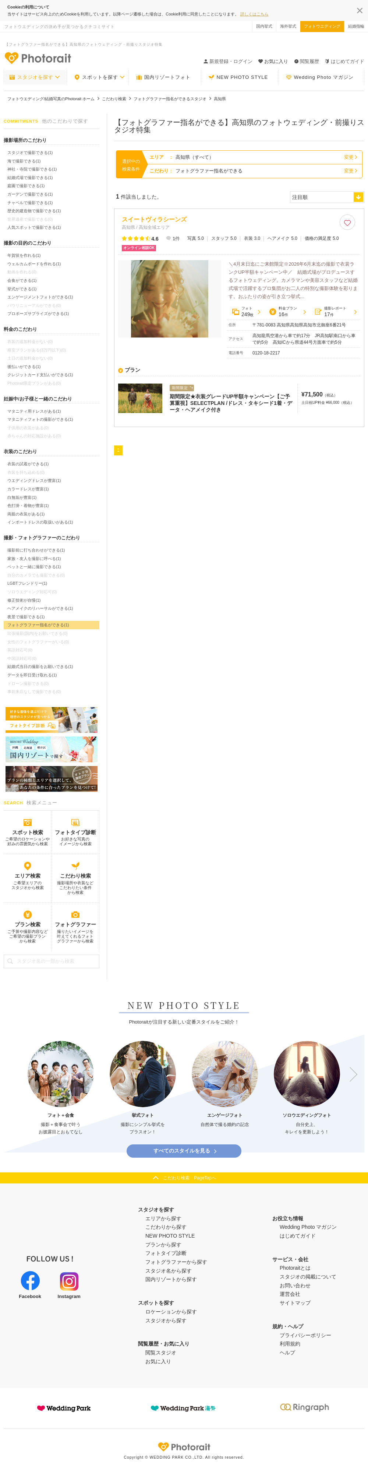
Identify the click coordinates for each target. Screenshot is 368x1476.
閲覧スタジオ (160, 1353)
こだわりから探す (166, 1227)
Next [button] (350, 1074)
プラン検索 (27, 924)
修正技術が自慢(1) (23, 600)
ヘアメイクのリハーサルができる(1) (40, 608)
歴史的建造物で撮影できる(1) (34, 211)
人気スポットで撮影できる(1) (34, 227)
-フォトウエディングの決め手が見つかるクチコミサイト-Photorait (37, 58)
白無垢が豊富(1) (21, 497)
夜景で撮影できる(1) (26, 617)
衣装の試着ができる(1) (28, 464)
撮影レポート (330, 311)
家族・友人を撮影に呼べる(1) (34, 558)
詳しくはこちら (254, 14)
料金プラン (283, 311)
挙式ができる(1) (21, 289)
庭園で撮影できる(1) (26, 185)
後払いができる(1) (23, 366)
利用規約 (290, 1344)
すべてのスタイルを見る (185, 1151)
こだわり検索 (75, 876)
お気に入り (158, 1361)
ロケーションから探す (171, 1312)
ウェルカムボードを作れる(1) (34, 264)
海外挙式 (288, 26)
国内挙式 (264, 26)
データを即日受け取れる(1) (32, 675)
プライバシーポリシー (305, 1335)
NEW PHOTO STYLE (238, 77)
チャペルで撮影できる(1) (30, 202)
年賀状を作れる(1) (23, 255)
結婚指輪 (356, 26)
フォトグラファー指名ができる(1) (38, 625)
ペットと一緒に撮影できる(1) (34, 566)
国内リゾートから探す (171, 1279)
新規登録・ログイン (228, 61)
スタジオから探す (166, 1320)
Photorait (184, 1447)
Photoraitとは (295, 1268)
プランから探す (163, 1245)
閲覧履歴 (306, 61)
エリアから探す (163, 1218)
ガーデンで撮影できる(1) (30, 194)
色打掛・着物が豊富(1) (28, 505)
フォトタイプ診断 (75, 832)
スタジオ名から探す (168, 1271)
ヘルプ (287, 1353)
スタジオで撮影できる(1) (30, 152)
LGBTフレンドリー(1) (27, 583)
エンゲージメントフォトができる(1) (40, 297)
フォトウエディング (322, 26)
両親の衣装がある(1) (26, 514)
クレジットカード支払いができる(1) (40, 375)
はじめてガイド (344, 61)
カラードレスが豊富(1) (28, 489)
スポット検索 (27, 832)
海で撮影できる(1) (23, 161)
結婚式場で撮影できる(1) (30, 177)
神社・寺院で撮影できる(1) (32, 169)
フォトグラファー (75, 924)
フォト (243, 311)
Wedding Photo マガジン (320, 77)
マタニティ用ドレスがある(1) (34, 411)
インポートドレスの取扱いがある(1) (40, 522)
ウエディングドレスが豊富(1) (34, 480)
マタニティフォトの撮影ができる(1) (40, 419)
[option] (61, 1088)
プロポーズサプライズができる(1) (38, 313)
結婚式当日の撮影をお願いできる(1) (40, 666)
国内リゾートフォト (163, 77)
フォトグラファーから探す (176, 1262)
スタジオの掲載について (308, 1277)
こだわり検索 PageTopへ (189, 1178)
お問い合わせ (295, 1285)
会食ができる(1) (21, 280)
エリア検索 (27, 876)
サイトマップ (295, 1303)
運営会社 (290, 1294)
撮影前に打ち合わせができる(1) (36, 550)
